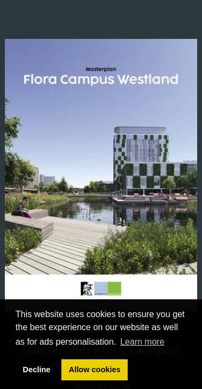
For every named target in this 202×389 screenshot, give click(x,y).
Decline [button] (36, 369)
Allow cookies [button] (95, 369)
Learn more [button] (142, 341)
